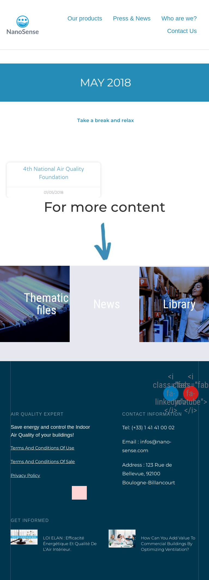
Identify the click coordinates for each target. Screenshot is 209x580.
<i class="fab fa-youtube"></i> (190, 393)
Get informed (30, 520)
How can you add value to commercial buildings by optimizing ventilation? (168, 543)
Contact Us (182, 31)
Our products (84, 18)
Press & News (131, 18)
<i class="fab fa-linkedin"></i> (171, 393)
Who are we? (179, 18)
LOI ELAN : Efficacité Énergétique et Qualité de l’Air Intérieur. (70, 543)
